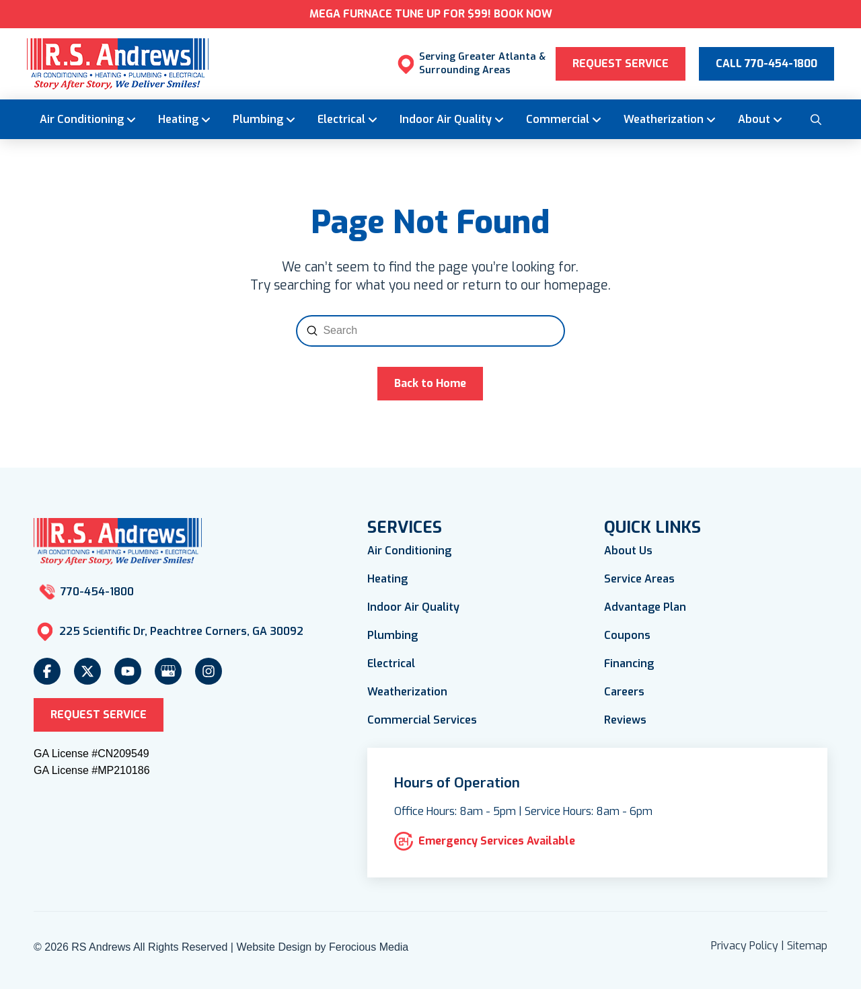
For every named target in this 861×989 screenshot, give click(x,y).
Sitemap (807, 946)
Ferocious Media (368, 947)
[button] (815, 119)
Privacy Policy (744, 946)
